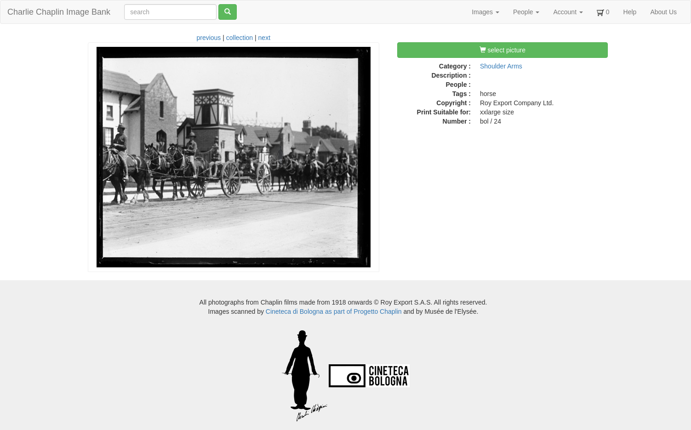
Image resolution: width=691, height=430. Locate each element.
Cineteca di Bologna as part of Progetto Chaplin (334, 311)
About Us (663, 12)
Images (485, 12)
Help (630, 12)
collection (239, 37)
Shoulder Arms (501, 66)
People (526, 12)
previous (208, 37)
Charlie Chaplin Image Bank (58, 12)
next (264, 37)
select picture (502, 50)
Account (567, 12)
